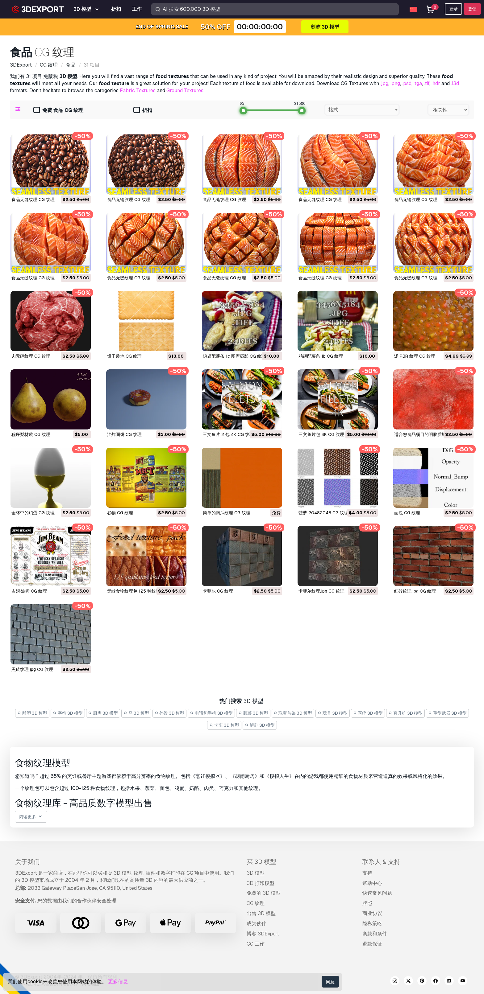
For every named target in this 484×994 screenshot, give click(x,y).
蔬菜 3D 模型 (253, 713)
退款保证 (372, 944)
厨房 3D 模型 (103, 713)
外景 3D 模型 (170, 713)
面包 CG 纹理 (407, 512)
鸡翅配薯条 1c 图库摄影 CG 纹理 (234, 356)
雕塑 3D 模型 (32, 713)
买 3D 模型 (261, 862)
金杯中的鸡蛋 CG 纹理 (33, 512)
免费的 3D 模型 (264, 893)
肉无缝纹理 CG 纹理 (30, 356)
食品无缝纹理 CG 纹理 (33, 199)
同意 (330, 981)
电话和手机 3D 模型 (211, 713)
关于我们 (27, 862)
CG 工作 (256, 944)
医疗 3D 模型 (368, 713)
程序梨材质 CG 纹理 (30, 434)
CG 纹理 (256, 903)
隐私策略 (372, 923)
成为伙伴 (256, 923)
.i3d (455, 83)
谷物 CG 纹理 (120, 512)
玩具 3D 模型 (333, 713)
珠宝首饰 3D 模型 (293, 713)
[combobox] (362, 110)
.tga (418, 83)
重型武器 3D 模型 (447, 713)
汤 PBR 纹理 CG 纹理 (414, 356)
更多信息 (118, 981)
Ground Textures (184, 90)
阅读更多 (31, 817)
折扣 (142, 110)
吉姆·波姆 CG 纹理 (29, 591)
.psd (406, 83)
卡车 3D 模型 (224, 725)
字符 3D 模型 (68, 713)
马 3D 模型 (136, 713)
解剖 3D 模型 (260, 725)
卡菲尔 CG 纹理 (218, 591)
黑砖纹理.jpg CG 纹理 (32, 669)
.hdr (436, 83)
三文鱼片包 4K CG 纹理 (321, 434)
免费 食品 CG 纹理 (58, 110)
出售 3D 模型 (261, 913)
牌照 (367, 903)
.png (395, 83)
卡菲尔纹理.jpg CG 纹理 (321, 591)
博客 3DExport (263, 933)
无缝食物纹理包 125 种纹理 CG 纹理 (142, 591)
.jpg (384, 83)
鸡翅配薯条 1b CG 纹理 (320, 356)
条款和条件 (374, 933)
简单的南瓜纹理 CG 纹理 (226, 512)
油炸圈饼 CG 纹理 (124, 434)
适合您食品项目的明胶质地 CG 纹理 (428, 434)
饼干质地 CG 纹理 (124, 356)
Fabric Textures (138, 90)
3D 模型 (256, 873)
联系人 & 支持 (381, 862)
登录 (453, 9)
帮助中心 (372, 883)
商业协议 (372, 913)
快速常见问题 (377, 893)
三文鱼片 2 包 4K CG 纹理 (228, 434)
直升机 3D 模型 (405, 713)
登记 (472, 9)
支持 (367, 873)
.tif (426, 83)
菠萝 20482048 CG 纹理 (323, 512)
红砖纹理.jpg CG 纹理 (415, 591)
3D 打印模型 (260, 883)
